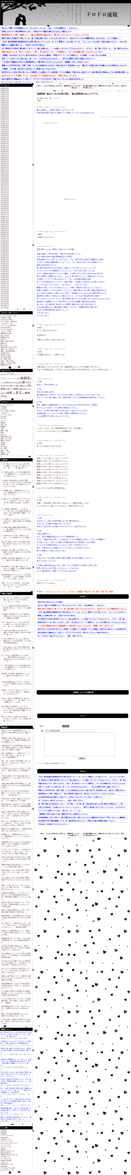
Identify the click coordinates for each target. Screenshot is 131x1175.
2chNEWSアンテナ (7, 1164)
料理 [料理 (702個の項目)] (25, 386)
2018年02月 (5, 281)
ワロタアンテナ (6, 1147)
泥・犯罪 (4, 359)
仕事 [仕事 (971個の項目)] (18, 378)
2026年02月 (5, 92)
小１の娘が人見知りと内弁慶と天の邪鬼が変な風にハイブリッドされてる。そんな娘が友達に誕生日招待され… (15, 993)
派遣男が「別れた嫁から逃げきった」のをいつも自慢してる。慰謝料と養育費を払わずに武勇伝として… (17, 568)
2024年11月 (5, 122)
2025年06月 (5, 108)
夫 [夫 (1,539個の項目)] (13, 383)
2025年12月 (5, 96)
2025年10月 (5, 100)
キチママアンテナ (7, 1141)
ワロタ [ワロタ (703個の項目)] (15, 378)
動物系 (3, 337)
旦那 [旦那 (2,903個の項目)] (29, 385)
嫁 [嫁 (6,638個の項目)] (23, 382)
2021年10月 (5, 195)
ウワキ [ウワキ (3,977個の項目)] (10, 374)
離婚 (111, 592)
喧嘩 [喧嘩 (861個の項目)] (11, 383)
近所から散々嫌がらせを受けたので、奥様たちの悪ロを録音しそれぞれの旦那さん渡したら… (17, 552)
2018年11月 (5, 264)
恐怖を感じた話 (6, 347)
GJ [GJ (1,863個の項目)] (5, 374)
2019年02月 (5, 258)
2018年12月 (5, 262)
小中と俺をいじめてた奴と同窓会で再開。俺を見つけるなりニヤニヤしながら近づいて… (17, 544)
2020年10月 (5, 218)
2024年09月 (5, 126)
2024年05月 (5, 134)
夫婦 (2, 339)
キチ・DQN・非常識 (8, 321)
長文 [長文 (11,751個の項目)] (19, 392)
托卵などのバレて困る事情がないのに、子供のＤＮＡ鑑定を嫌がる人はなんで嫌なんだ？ (15, 732)
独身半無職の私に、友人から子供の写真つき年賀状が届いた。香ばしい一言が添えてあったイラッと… (15, 985)
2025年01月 (5, 118)
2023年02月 (5, 163)
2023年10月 (5, 147)
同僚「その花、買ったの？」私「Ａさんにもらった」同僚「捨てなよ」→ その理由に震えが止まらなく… (16, 887)
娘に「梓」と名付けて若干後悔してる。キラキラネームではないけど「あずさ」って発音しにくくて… (15, 763)
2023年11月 (5, 145)
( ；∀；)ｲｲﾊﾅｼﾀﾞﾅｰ (7, 316)
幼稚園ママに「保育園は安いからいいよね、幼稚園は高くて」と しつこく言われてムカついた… (16, 492)
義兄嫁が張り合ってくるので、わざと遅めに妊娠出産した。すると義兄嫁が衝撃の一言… (15, 940)
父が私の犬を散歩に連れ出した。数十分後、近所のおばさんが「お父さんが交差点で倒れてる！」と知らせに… (15, 948)
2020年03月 (5, 232)
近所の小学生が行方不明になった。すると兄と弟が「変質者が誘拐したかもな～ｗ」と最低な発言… (15, 904)
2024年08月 (5, 128)
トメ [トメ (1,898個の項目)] (30, 374)
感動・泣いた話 (6, 349)
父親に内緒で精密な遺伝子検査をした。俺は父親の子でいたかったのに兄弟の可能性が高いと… (17, 529)
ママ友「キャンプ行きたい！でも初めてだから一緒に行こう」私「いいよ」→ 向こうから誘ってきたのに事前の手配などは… (16, 851)
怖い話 (3, 345)
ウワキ (48, 592)
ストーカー (56, 592)
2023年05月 (5, 157)
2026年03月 (5, 90)
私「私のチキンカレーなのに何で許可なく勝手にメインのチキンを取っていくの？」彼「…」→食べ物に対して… (17, 466)
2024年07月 (5, 130)
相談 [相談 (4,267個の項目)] (15, 388)
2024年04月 (5, 135)
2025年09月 (5, 102)
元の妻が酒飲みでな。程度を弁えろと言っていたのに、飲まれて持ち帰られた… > (105, 87)
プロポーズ (72, 592)
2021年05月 (5, 205)
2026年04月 (5, 88)
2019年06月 (5, 250)
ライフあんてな (6, 1158)
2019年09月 (5, 244)
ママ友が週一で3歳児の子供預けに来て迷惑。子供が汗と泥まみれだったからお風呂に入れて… (15, 1021)
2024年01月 (5, 141)
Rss (6, 1)
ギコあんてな (5, 1156)
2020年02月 (5, 234)
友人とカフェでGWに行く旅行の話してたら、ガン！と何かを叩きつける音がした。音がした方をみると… (15, 970)
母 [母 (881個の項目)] (12, 389)
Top (2, 1)
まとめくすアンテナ (7, 1170)
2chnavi (3, 1149)
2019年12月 (5, 238)
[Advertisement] (63, 141)
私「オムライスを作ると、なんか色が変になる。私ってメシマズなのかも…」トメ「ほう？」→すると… (17, 585)
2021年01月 (5, 212)
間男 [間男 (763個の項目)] (23, 393)
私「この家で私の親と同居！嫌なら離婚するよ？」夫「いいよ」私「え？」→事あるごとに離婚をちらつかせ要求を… (16, 1090)
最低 (97, 592)
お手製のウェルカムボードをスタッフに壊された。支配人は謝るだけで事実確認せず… (17, 521)
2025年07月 (5, 106)
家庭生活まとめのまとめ (9, 1155)
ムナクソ (4, 331)
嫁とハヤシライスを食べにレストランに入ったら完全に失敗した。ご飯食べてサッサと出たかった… (17, 692)
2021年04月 (5, 206)
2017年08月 (5, 293)
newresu (3, 1130)
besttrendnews (6, 1153)
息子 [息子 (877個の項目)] (14, 386)
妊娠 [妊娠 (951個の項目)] (16, 383)
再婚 (85, 592)
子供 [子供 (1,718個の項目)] (27, 383)
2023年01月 (5, 165)
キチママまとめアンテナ (9, 1143)
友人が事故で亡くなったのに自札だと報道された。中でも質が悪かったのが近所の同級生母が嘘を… (17, 641)
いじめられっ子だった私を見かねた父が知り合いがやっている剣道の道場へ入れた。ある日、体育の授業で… (16, 1101)
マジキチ (4, 329)
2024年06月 (5, 132)
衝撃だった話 (5, 363)
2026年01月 (5, 94)
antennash (4, 1137)
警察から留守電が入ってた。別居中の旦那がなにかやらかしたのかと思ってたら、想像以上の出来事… (17, 616)
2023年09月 (5, 149)
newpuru (4, 1134)
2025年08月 (5, 104)
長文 (106, 592)
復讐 (2, 343)
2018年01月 (5, 283)
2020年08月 (5, 222)
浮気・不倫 (4, 361)
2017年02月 (5, 305)
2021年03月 (5, 208)
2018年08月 (5, 270)
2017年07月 (5, 295)
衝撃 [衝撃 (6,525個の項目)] (9, 392)
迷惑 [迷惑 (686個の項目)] (14, 393)
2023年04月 (5, 159)
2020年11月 (5, 216)
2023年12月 (5, 143)
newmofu (4, 1132)
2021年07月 (5, 201)
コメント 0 (56, 98)
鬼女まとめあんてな (7, 1151)
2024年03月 (5, 137)
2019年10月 (5, 242)
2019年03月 (5, 256)
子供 (93, 592)
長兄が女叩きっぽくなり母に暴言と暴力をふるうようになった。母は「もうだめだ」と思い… (15, 872)
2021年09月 (5, 197)
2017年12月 (5, 285)
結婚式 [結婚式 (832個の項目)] (25, 389)
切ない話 (4, 335)
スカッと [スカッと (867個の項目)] (25, 374)
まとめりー (4, 1162)
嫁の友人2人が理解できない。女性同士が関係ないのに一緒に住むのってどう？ (63, 697)
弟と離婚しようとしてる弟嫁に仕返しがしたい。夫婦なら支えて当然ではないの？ (64, 709)
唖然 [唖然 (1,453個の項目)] (7, 383)
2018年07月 (5, 272)
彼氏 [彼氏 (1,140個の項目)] (4, 386)
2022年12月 (5, 167)
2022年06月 (5, 179)
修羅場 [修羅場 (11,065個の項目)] (25, 378)
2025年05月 (5, 110)
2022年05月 (5, 181)
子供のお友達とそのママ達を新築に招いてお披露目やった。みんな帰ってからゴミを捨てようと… (17, 474)
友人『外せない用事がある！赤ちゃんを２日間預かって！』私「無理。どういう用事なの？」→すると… (17, 700)
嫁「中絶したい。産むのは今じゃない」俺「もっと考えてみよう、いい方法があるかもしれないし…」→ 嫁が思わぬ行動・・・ (16, 925)
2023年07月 (5, 153)
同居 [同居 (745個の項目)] (4, 382)
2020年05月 (5, 228)
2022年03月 (5, 185)
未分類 (3, 353)
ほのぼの (4, 327)
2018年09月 (5, 268)
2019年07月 (5, 248)
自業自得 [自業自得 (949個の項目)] (3, 393)
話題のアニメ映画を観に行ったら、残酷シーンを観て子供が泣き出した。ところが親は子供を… (15, 933)
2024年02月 (5, 139)
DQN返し (4, 317)
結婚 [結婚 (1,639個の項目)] (20, 389)
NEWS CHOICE (6, 1160)
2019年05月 (5, 252)
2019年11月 (5, 240)
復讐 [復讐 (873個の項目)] (7, 386)
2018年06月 (5, 274)
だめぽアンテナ (6, 1139)
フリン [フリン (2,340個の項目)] (4, 378)
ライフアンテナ (6, 1145)
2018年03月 (5, 279)
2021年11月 (5, 193)
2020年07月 (5, 224)
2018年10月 (5, 266)
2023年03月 (5, 161)
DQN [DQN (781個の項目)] (2, 374)
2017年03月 (5, 303)
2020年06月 (5, 226)
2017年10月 (5, 289)
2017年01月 (5, 307)
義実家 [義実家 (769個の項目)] (29, 389)
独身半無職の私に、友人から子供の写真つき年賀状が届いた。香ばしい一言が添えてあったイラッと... (70, 700)
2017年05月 (5, 299)
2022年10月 (5, 171)
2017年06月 (5, 297)
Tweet (39, 100)
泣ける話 (4, 357)
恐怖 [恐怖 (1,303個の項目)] (11, 386)
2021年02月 (5, 210)
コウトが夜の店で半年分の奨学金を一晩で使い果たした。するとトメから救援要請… (17, 608)
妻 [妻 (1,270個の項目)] (19, 383)
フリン (64, 592)
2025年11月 (5, 98)
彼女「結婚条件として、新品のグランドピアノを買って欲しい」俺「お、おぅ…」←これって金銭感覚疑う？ (15, 755)
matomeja (4, 1166)
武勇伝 (3, 355)
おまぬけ (4, 319)
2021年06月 (5, 203)
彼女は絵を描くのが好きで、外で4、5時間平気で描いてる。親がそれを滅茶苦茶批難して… (16, 806)
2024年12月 (5, 120)
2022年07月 (5, 177)
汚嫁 (102, 592)
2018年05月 (5, 275)
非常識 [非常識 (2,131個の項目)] (4, 396)
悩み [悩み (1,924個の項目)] (18, 386)
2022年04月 (5, 183)
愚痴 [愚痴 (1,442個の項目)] (22, 386)
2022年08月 (5, 175)
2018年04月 (5, 277)
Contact (11, 1)
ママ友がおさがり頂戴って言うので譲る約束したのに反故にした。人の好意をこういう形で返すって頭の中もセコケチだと (15, 963)
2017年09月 (5, 291)
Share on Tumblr (65, 726)
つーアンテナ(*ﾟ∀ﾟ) (7, 1135)
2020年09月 (5, 220)
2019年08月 (5, 246)
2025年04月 (5, 112)
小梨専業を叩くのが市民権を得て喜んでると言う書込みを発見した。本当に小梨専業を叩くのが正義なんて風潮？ (15, 748)
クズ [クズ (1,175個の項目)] (16, 374)
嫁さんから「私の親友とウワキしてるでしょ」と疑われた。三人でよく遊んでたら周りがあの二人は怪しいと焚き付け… (15, 823)
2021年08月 (5, 199)
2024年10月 (5, 124)
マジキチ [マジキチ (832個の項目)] (10, 378)
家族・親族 (4, 341)
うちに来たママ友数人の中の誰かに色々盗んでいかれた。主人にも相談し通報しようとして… (17, 718)
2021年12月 (5, 191)
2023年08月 (5, 151)
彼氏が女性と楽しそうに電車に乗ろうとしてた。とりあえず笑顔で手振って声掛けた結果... (67, 706)
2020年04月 (5, 230)
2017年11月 (5, 287)
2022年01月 (5, 189)
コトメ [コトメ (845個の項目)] (20, 374)
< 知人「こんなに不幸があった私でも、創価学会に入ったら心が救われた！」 (59, 87)
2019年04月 (5, 254)
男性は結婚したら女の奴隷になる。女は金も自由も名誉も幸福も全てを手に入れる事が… (15, 917)
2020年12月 (5, 214)
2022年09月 (5, 173)
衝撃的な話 (4, 365)
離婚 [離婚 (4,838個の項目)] (27, 392)
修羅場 (3, 333)
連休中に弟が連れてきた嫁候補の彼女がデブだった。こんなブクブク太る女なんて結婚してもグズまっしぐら (72, 703)
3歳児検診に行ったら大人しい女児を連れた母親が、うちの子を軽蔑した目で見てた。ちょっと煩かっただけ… (17, 577)
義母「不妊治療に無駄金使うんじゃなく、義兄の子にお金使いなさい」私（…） (16, 560)
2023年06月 (5, 155)
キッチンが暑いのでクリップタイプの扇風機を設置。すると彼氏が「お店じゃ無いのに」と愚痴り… (15, 1001)
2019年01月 (5, 260)
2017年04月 (5, 301)
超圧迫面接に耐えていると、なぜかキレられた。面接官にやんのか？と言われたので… (17, 684)
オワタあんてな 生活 (8, 1168)
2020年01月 (5, 236)
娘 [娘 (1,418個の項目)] (21, 383)
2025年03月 (5, 114)
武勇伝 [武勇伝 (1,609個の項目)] (8, 389)
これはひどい (5, 323)
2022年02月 (5, 187)
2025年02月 (5, 116)
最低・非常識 (5, 351)
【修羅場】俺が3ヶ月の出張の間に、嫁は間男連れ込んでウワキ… (68, 94)
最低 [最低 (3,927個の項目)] (3, 388)
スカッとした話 (6, 325)
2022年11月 (5, 169)
